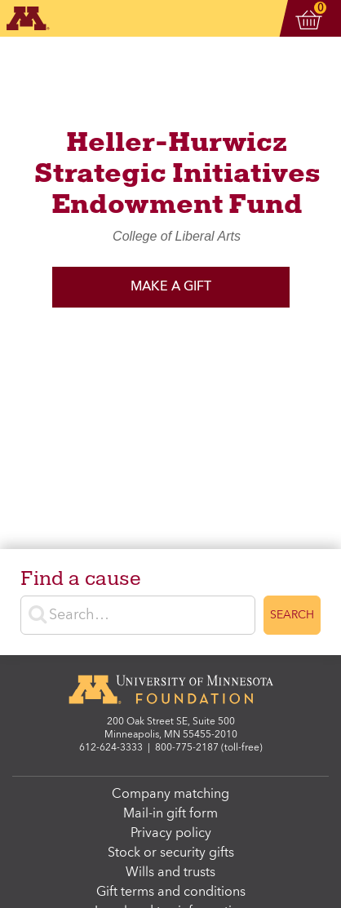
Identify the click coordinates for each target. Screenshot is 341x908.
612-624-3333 (111, 748)
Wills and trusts (170, 872)
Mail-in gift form (170, 814)
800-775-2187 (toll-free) (209, 748)
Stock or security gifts (171, 853)
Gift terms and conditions (171, 892)
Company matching (170, 794)
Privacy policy (171, 833)
